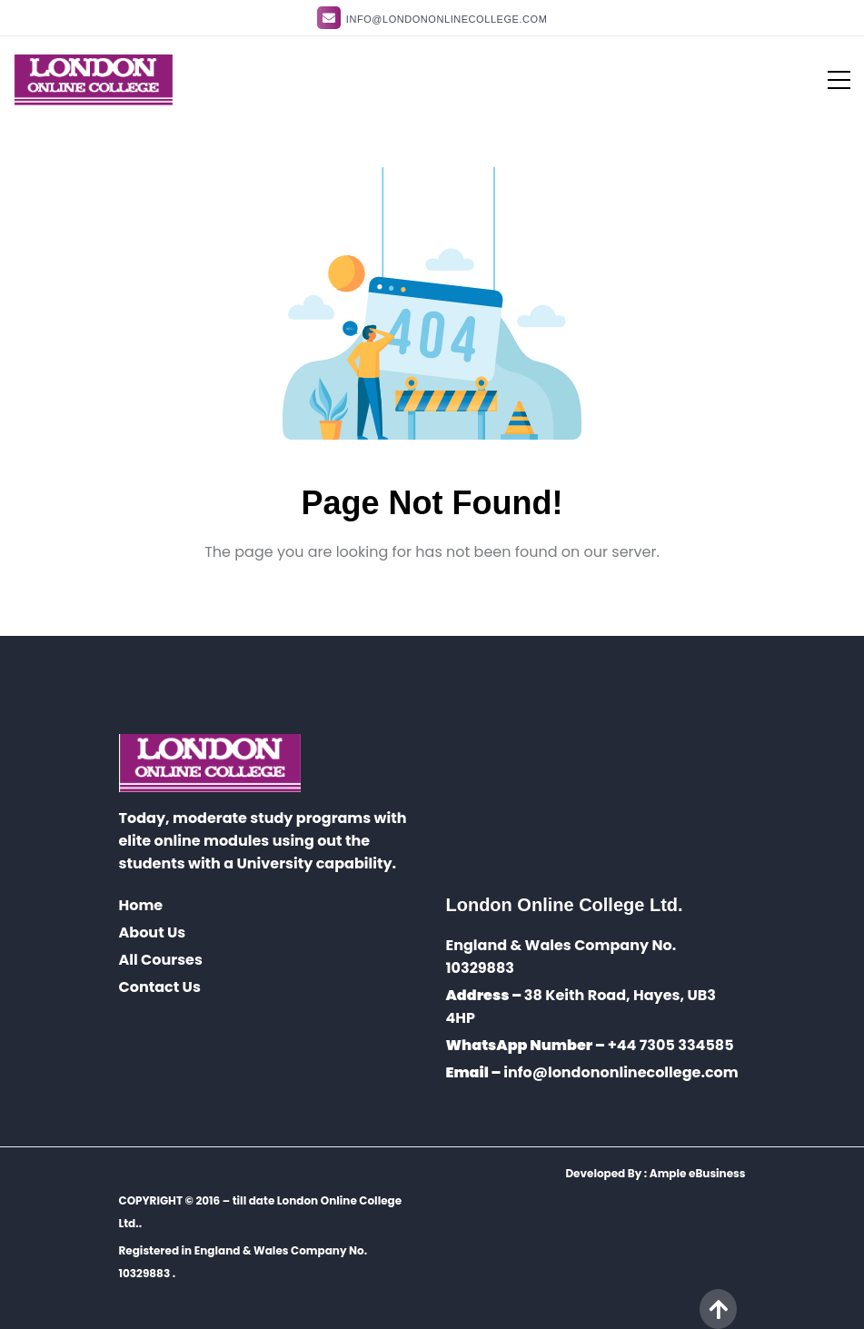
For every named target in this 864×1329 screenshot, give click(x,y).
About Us (152, 932)
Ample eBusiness (698, 1173)
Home (141, 905)
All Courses (161, 959)
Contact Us (160, 987)
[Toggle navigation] (827, 80)
